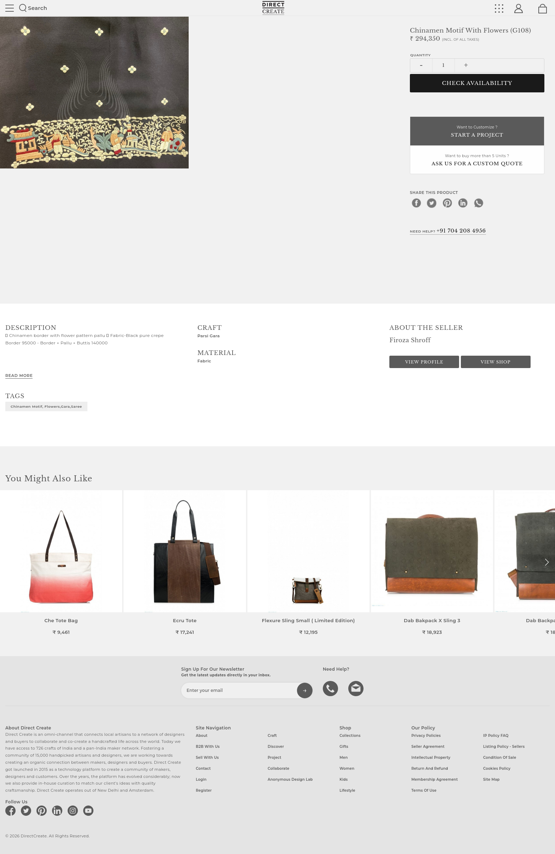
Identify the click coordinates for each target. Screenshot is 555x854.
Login (201, 779)
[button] (546, 562)
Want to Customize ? (477, 132)
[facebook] (416, 202)
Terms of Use (423, 790)
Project (274, 757)
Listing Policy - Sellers (504, 746)
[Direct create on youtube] (89, 810)
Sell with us (207, 757)
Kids (343, 779)
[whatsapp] (478, 202)
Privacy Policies (426, 735)
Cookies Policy (496, 768)
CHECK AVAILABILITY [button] (477, 83)
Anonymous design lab (290, 779)
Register (204, 790)
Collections (349, 735)
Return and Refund (429, 768)
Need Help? (448, 231)
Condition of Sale (499, 757)
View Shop (495, 362)
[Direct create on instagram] (74, 810)
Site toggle (9, 8)
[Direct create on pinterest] (42, 810)
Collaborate (278, 768)
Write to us (356, 688)
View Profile (424, 362)
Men (343, 757)
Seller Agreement (428, 746)
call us (331, 688)
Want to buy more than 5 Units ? (477, 160)
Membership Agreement (434, 779)
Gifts (343, 746)
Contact (203, 768)
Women (346, 768)
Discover (276, 746)
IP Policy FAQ (496, 735)
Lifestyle (347, 790)
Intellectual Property (430, 757)
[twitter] (431, 202)
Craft (272, 735)
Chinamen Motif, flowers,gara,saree (46, 406)
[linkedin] (463, 202)
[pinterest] (447, 202)
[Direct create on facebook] (11, 810)
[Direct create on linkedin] (58, 810)
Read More (19, 375)
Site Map (491, 779)
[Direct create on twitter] (27, 810)
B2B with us (207, 746)
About (201, 735)
